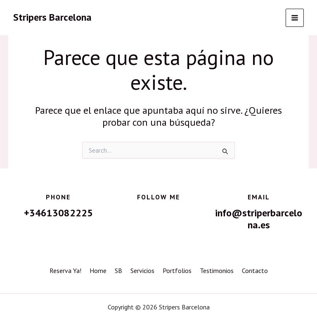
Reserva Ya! (65, 270)
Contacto (255, 270)
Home (98, 270)
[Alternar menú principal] (295, 18)
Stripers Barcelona (52, 17)
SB (118, 270)
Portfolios (177, 270)
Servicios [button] (142, 270)
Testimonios (217, 270)
